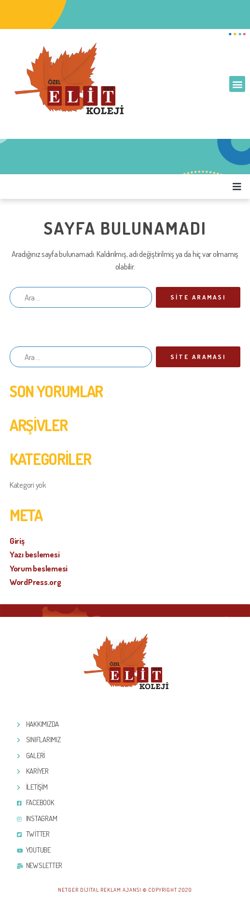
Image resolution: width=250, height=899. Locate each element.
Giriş (17, 541)
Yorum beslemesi (39, 568)
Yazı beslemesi (34, 554)
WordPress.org (35, 582)
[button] (237, 84)
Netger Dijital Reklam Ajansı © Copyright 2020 (125, 889)
